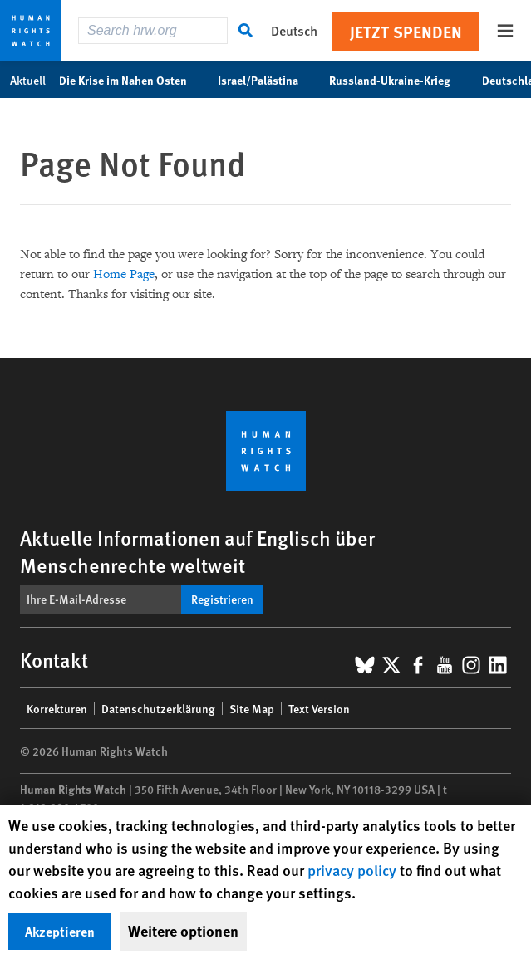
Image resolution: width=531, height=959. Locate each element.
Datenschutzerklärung (158, 708)
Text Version (319, 708)
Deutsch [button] (294, 30)
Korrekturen (57, 708)
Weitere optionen (183, 931)
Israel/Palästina (267, 79)
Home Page (124, 274)
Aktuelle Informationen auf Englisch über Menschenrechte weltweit (197, 551)
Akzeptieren (60, 931)
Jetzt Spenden (406, 31)
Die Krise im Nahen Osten (131, 79)
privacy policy (351, 869)
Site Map (251, 708)
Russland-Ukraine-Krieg (398, 79)
